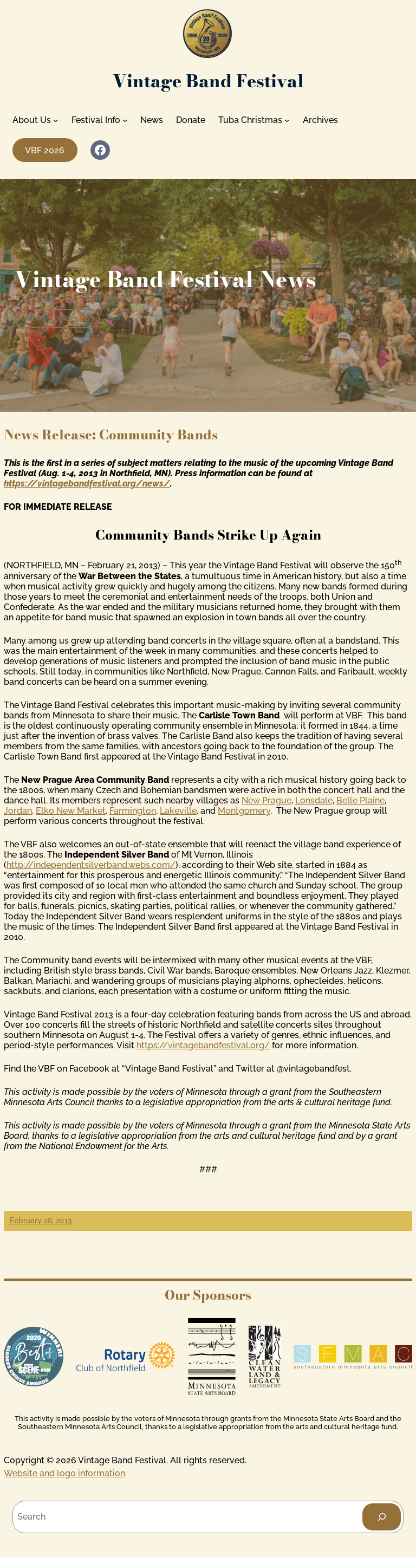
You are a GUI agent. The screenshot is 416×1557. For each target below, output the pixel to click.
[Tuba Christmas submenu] (287, 120)
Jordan (18, 811)
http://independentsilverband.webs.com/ (91, 865)
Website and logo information (64, 1473)
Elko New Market (71, 811)
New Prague (266, 800)
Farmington (132, 811)
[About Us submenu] (55, 120)
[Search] (381, 1516)
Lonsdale (314, 800)
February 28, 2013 (41, 1220)
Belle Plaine (360, 800)
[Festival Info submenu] (125, 120)
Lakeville (178, 811)
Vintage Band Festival (208, 81)
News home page (57, 318)
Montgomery (244, 811)
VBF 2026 (44, 150)
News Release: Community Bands (111, 435)
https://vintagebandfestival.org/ (203, 1045)
